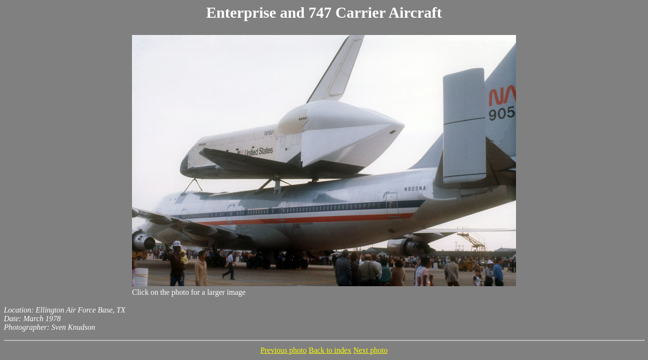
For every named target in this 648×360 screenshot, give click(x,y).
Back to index (330, 350)
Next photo (370, 350)
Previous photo (284, 350)
